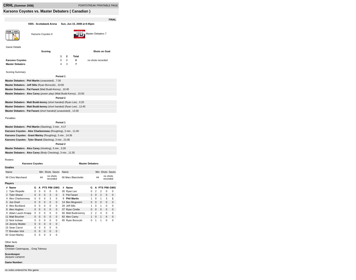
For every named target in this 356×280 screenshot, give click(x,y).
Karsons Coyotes (40, 34)
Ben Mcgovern (74, 202)
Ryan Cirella (73, 209)
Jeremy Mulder (17, 224)
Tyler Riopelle (17, 191)
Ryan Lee (71, 102)
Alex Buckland (17, 205)
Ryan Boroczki (47, 85)
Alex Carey (33, 93)
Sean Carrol (16, 227)
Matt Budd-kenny (37, 102)
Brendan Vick (16, 231)
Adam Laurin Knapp (20, 213)
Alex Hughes (16, 209)
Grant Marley (35, 135)
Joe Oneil (14, 202)
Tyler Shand (35, 139)
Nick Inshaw (16, 220)
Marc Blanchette (74, 177)
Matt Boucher (16, 216)
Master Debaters (95, 33)
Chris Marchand (18, 177)
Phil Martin (33, 80)
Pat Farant (33, 89)
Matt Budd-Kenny (50, 89)
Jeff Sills (32, 85)
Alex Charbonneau (39, 131)
